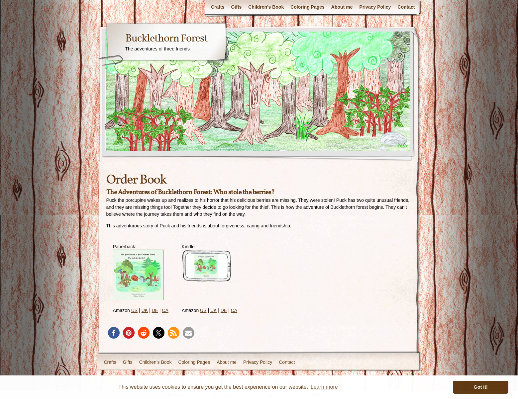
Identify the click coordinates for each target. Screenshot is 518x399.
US (134, 310)
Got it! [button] (481, 387)
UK (145, 310)
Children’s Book (266, 7)
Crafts (217, 7)
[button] (114, 333)
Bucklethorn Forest (166, 39)
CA (165, 310)
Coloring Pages (307, 7)
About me (342, 7)
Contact (406, 7)
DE (155, 310)
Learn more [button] (324, 387)
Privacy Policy (375, 7)
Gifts (236, 7)
